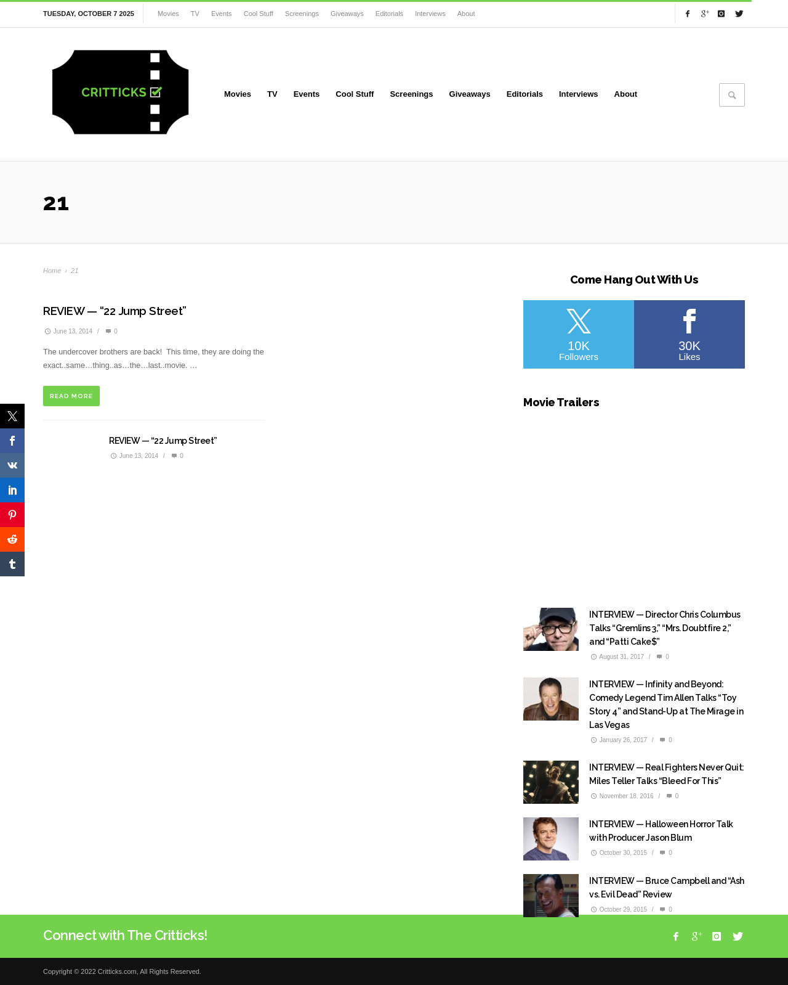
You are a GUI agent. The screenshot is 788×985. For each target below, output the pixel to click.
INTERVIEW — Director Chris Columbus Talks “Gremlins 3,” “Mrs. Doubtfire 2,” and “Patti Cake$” (665, 628)
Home (52, 270)
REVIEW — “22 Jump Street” (115, 310)
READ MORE (71, 396)
